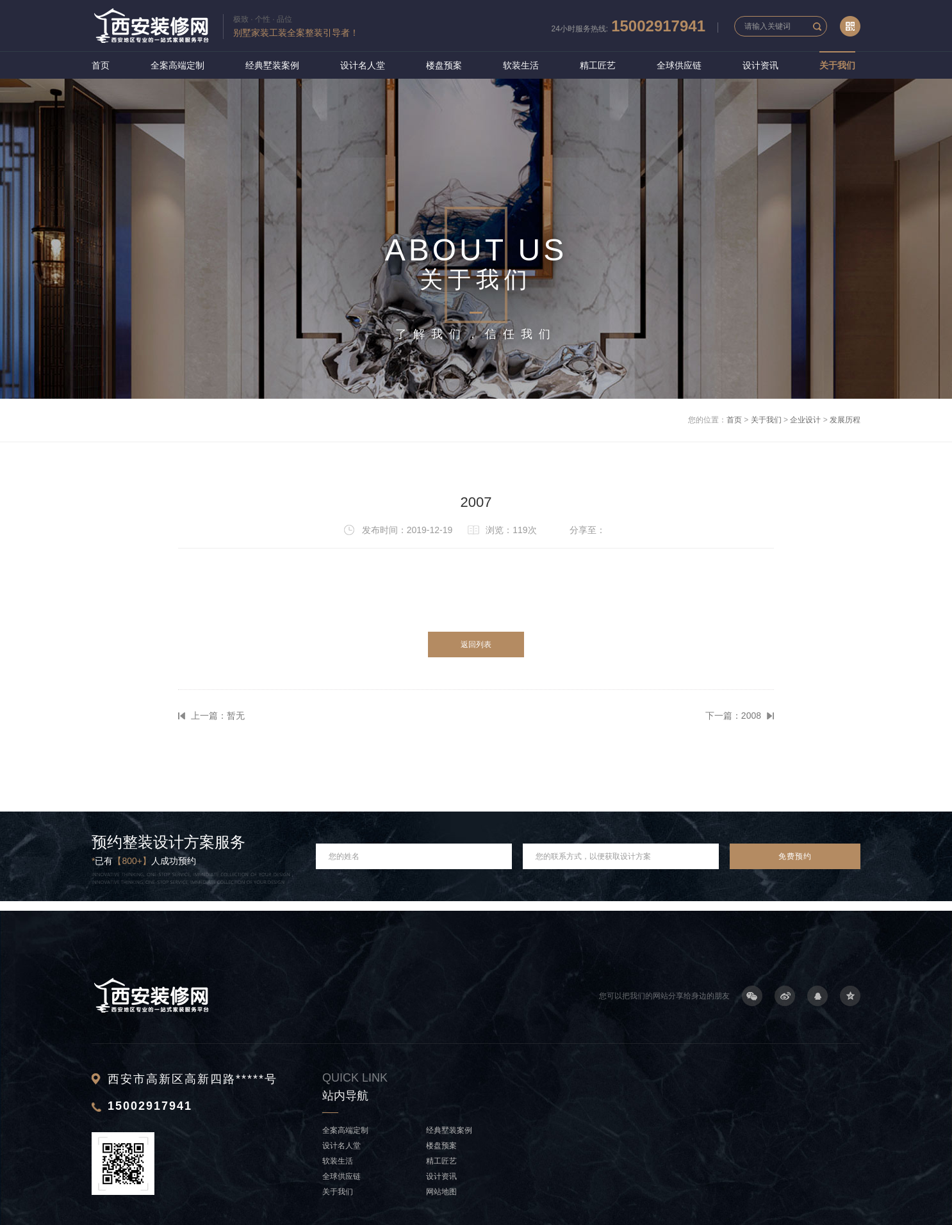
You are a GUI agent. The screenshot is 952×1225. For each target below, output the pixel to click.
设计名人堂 (362, 65)
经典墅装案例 (272, 65)
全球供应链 (679, 65)
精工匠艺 (598, 65)
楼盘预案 (444, 65)
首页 (101, 65)
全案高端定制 (177, 65)
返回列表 (476, 644)
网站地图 (441, 1191)
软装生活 (521, 65)
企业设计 (805, 419)
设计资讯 (760, 65)
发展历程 (845, 419)
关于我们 (837, 65)
